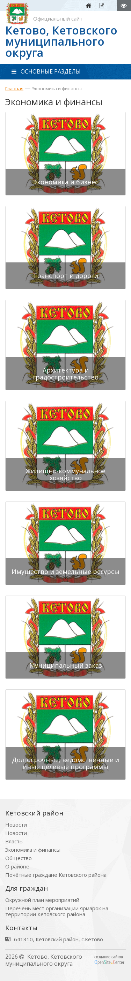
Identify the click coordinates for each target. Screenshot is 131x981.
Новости (16, 825)
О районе (17, 866)
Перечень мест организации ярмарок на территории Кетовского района (56, 911)
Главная (14, 88)
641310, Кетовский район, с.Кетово (58, 939)
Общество (18, 858)
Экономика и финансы (57, 88)
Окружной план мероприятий (42, 900)
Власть (14, 841)
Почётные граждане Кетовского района (56, 875)
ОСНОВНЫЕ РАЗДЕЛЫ (46, 71)
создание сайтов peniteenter (109, 959)
